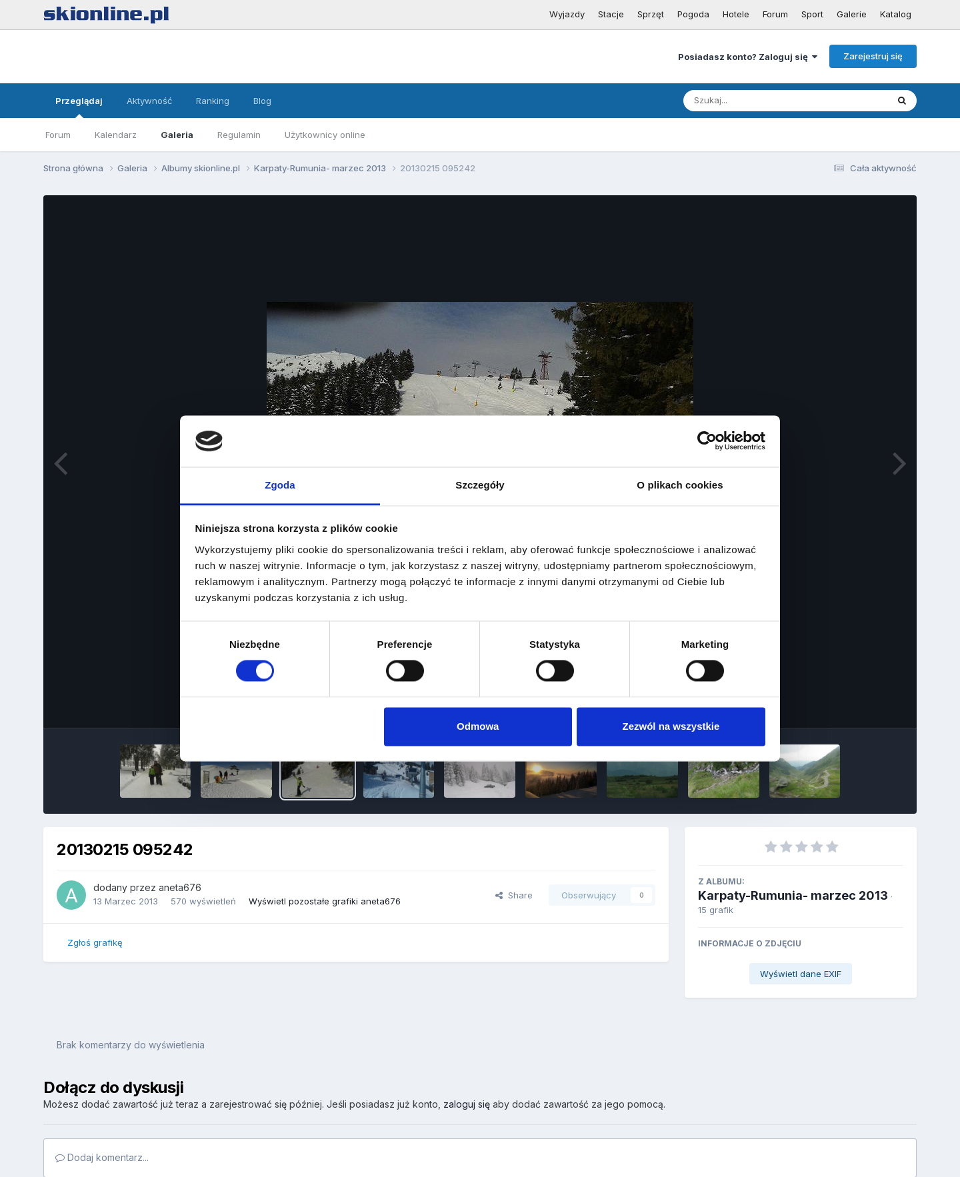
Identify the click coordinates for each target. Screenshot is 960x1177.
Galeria (177, 134)
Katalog (895, 14)
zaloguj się (466, 1104)
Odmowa (478, 726)
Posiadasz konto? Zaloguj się (747, 56)
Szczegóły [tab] (479, 485)
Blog (262, 100)
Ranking (212, 100)
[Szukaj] (752, 100)
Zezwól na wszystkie (670, 726)
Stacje (611, 14)
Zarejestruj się (873, 56)
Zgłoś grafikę (95, 942)
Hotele (736, 14)
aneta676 (180, 887)
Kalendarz (116, 134)
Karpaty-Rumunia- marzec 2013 (793, 895)
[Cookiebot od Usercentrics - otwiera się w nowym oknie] (707, 441)
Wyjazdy (567, 14)
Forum (775, 14)
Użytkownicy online (325, 134)
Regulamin (239, 134)
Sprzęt (650, 14)
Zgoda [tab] (280, 485)
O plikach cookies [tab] (680, 485)
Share (514, 895)
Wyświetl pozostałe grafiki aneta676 (325, 901)
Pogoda (693, 14)
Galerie (852, 14)
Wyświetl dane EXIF (800, 973)
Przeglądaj (79, 106)
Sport (812, 14)
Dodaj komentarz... (102, 1157)
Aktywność (149, 100)
